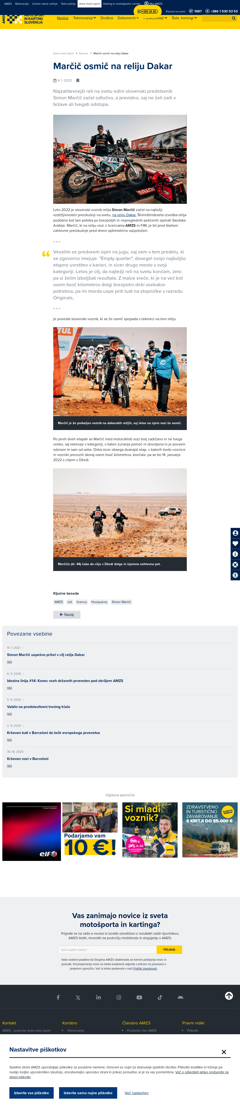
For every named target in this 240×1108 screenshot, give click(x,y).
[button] (234, 18)
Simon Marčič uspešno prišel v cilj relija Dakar (46, 654)
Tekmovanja (75, 1030)
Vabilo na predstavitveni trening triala (38, 706)
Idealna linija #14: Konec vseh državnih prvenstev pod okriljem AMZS (65, 680)
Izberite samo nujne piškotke (88, 1093)
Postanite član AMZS (142, 1030)
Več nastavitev (137, 1093)
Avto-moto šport (65, 53)
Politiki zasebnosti (145, 968)
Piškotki (192, 1030)
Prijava (169, 949)
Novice (85, 53)
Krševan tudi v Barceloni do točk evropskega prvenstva (53, 732)
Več (9, 662)
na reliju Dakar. (124, 215)
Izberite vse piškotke (31, 1093)
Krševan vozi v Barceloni (28, 758)
